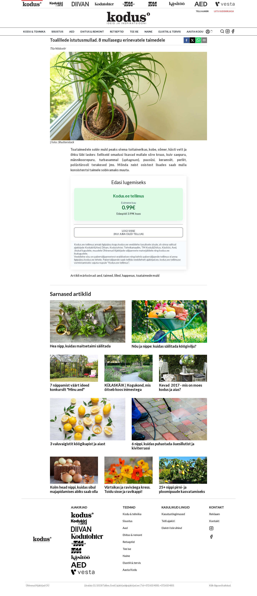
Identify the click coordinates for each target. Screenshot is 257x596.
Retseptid (117, 31)
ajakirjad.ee (152, 259)
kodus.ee (123, 244)
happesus (128, 275)
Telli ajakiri (202, 11)
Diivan (105, 247)
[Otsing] (222, 31)
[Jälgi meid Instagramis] (227, 31)
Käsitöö (166, 247)
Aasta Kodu (195, 31)
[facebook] (186, 40)
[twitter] (192, 40)
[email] (204, 40)
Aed (71, 31)
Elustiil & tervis (169, 31)
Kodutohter (116, 247)
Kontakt (214, 521)
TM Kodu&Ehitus (151, 247)
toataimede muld (148, 275)
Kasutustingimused (173, 514)
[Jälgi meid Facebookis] (233, 31)
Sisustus (57, 31)
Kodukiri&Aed (93, 247)
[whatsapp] (198, 40)
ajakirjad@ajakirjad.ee (128, 585)
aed (99, 275)
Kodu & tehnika (34, 31)
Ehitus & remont (92, 31)
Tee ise (134, 31)
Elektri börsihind (172, 528)
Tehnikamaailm (132, 247)
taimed (108, 275)
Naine (148, 31)
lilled (117, 275)
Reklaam (214, 514)
